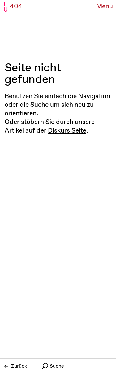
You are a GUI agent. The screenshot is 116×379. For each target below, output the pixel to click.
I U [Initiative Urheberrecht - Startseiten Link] (5, 7)
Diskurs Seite (67, 130)
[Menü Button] (104, 6)
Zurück (15, 366)
